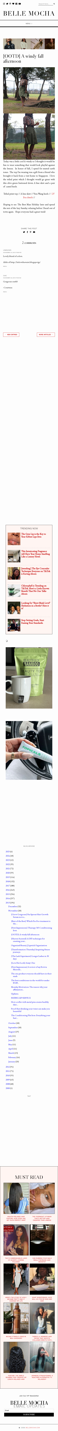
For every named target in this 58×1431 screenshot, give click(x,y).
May (10, 1044)
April (10, 1048)
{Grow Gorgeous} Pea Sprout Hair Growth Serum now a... (29, 915)
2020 (8, 872)
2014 (8, 898)
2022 (8, 864)
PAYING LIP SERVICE (21, 997)
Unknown (7, 250)
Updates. (15, 993)
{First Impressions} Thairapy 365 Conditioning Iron (31, 929)
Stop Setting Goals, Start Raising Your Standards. (32, 621)
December (13, 906)
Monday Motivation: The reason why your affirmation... (29, 988)
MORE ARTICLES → (46, 334)
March (11, 1053)
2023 (8, 860)
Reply (5, 266)
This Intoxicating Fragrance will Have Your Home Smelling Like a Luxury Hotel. (35, 554)
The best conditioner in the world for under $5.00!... (30, 981)
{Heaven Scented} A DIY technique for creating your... (28, 939)
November (13, 910)
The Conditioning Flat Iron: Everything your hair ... (30, 1016)
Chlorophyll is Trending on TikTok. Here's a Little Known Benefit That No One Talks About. (35, 589)
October (12, 1023)
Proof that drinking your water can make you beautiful (30, 1010)
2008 (8, 1084)
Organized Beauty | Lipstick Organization (29, 945)
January (11, 1061)
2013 (8, 902)
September (13, 1027)
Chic (5, 276)
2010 (8, 1075)
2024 (8, 855)
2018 (8, 881)
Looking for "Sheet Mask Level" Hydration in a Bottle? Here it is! (35, 605)
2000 (8, 1088)
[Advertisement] (29, 431)
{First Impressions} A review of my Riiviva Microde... (29, 968)
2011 (8, 1071)
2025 (8, 851)
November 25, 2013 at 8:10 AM (12, 278)
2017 (8, 885)
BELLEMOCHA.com (33, 1428)
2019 (8, 877)
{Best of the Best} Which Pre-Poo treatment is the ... (30, 922)
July (10, 1036)
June (10, 1040)
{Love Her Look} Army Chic (23, 962)
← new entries (11, 334)
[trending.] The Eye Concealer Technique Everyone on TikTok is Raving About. (35, 571)
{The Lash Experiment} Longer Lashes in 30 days (30, 957)
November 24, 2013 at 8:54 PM (12, 252)
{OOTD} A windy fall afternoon (25, 934)
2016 (8, 889)
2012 (8, 1066)
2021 (8, 868)
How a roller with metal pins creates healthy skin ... (30, 1003)
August (11, 1031)
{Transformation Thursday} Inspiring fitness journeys (30, 950)
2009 (8, 1079)
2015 (8, 894)
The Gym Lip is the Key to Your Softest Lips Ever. (33, 535)
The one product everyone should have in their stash (31, 974)
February (12, 1057)
